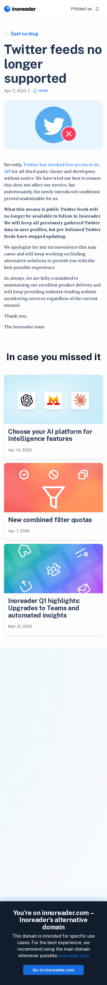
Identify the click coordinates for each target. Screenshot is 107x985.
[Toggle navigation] (97, 9)
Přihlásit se (81, 9)
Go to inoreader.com (53, 969)
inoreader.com (74, 955)
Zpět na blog (24, 33)
